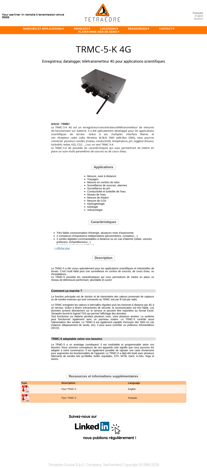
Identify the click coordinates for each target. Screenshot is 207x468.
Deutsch (198, 18)
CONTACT (168, 28)
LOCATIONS (110, 28)
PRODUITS (83, 28)
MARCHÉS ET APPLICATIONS (44, 28)
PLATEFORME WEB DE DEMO (100, 31)
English (199, 15)
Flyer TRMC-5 (68, 389)
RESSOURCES (139, 28)
